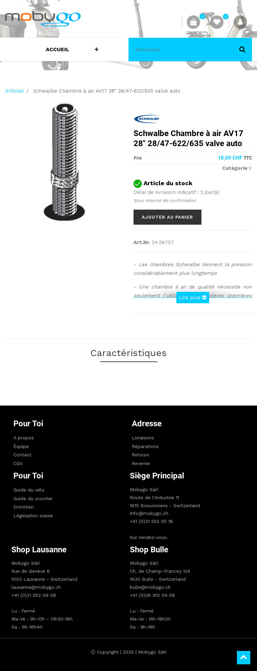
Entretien (23, 507)
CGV (18, 463)
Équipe (21, 446)
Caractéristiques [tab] (128, 352)
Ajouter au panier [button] (167, 217)
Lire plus (192, 298)
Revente (141, 463)
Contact (22, 454)
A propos (23, 437)
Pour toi (28, 423)
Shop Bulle (149, 549)
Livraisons (143, 437)
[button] (96, 49)
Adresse (147, 423)
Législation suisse (33, 515)
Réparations (145, 446)
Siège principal (157, 475)
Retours (140, 454)
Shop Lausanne (39, 549)
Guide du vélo (29, 489)
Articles (14, 91)
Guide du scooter (33, 498)
